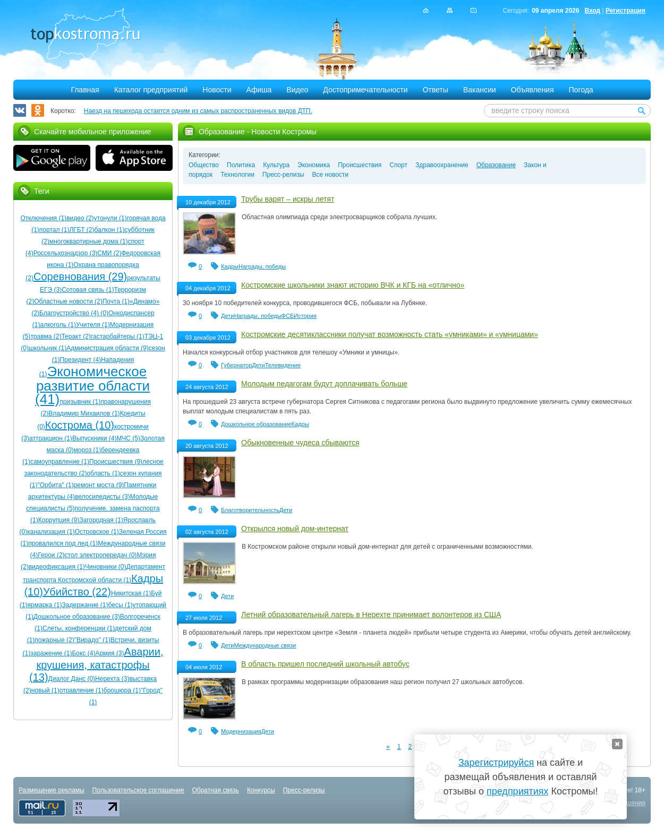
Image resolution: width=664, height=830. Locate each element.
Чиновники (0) (105, 566)
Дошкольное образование (256, 424)
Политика (241, 165)
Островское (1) (97, 531)
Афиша (259, 89)
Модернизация (241, 731)
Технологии (237, 174)
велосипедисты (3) (102, 496)
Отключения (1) (43, 218)
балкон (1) (110, 230)
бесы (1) (120, 605)
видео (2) (79, 218)
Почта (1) (116, 301)
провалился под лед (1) (63, 543)
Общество (204, 165)
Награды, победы (262, 266)
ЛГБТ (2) (81, 230)
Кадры (230, 266)
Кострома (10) (79, 425)
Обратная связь (215, 790)
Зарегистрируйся (496, 762)
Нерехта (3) (112, 678)
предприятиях (517, 791)
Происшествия (359, 165)
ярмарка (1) (45, 605)
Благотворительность (250, 510)
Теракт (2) (76, 336)
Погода (581, 89)
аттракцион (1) (50, 438)
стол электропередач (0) (101, 555)
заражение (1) (51, 653)
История (305, 316)
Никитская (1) (131, 593)
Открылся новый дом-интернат (294, 528)
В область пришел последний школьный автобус (325, 664)
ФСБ (288, 316)
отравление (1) (81, 690)
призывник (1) (79, 401)
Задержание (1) (85, 605)
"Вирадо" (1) (92, 640)
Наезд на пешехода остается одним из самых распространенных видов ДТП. (198, 111)
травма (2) (45, 336)
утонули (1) (110, 218)
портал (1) (54, 230)
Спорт (398, 165)
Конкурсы (261, 790)
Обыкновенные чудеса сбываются (300, 442)
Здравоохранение (442, 165)
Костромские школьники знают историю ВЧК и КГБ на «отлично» (352, 285)
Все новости (330, 174)
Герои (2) (51, 555)
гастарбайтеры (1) (117, 336)
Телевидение (283, 365)
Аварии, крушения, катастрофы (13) (96, 664)
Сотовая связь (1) (88, 289)
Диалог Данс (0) (71, 678)
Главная (85, 89)
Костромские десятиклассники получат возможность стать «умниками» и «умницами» (389, 334)
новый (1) (45, 690)
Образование (496, 165)
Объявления (532, 89)
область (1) (103, 473)
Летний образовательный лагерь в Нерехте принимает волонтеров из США (371, 614)
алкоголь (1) (58, 324)
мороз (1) (87, 450)
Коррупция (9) (58, 520)
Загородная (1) (101, 520)
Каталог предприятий (151, 89)
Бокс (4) (83, 653)
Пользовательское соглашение (138, 790)
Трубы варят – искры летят (287, 199)
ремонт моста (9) (99, 485)
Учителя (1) (93, 324)
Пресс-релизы (283, 174)
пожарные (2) (54, 640)
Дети (227, 316)
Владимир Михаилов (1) (84, 413)
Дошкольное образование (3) (76, 616)
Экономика (313, 165)
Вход (592, 10)
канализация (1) (50, 531)
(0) (103, 313)
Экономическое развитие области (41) (92, 385)
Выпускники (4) (94, 438)
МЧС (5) (128, 438)
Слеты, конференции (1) (78, 628)
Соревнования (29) (80, 276)
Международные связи (265, 645)
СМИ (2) (109, 253)
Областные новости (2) (68, 301)
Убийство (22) (77, 592)
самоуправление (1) (59, 461)
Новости (216, 89)
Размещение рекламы (51, 790)
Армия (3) (109, 653)
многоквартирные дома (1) (88, 241)
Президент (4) (80, 360)
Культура (276, 165)
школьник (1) (47, 348)
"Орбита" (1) (56, 485)
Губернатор (236, 365)
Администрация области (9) (107, 348)
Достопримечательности (365, 89)
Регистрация (625, 10)
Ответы (435, 89)
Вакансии (479, 89)
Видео (297, 89)
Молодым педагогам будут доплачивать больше (324, 383)
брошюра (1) (122, 690)
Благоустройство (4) (69, 313)
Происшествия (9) (115, 461)
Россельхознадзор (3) (65, 253)
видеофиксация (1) (57, 566)
